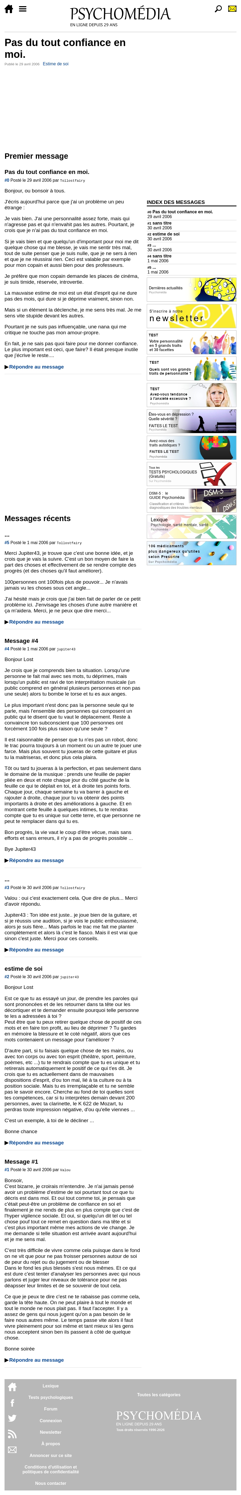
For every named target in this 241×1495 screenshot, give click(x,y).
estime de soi (163, 234)
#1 (7, 1169)
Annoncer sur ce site (51, 1455)
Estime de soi (56, 64)
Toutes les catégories (158, 1394)
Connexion (51, 1420)
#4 (7, 649)
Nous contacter (50, 1483)
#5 (7, 542)
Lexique (51, 1386)
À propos (50, 1443)
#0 (7, 180)
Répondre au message (36, 367)
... (151, 245)
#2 (7, 976)
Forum (50, 1409)
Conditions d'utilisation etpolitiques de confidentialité (50, 1469)
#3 (7, 887)
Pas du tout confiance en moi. (180, 212)
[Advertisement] (73, 107)
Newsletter (51, 1432)
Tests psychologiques (51, 1397)
